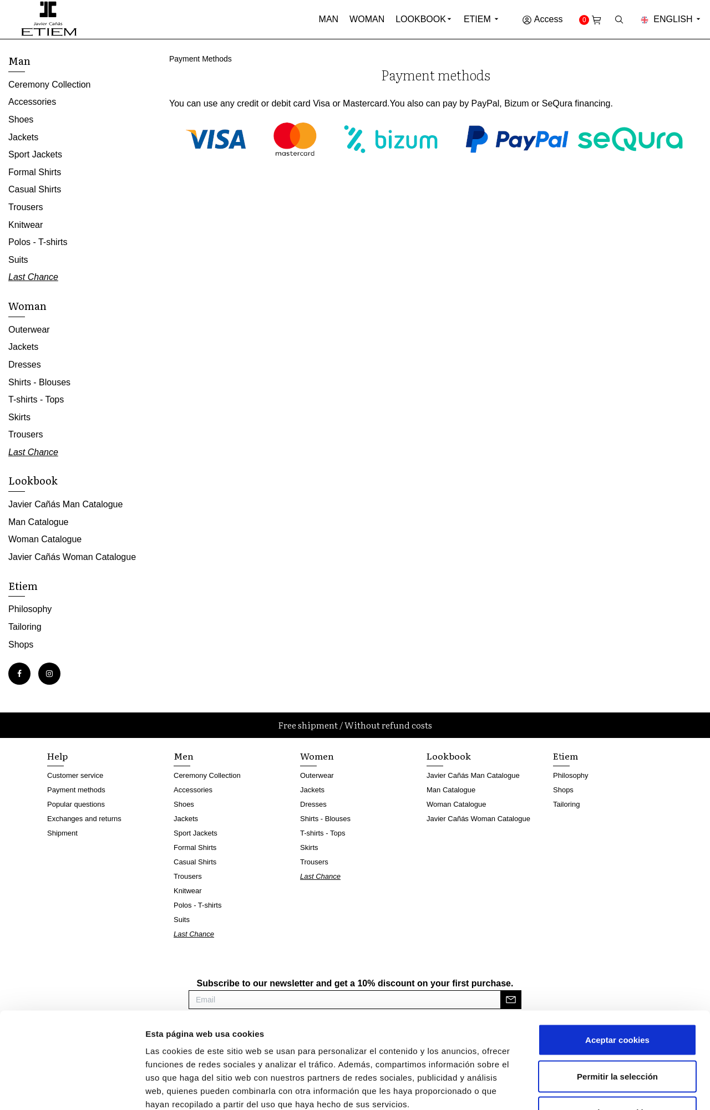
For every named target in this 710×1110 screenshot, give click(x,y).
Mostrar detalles (596, 1088)
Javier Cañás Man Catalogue (65, 504)
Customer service (75, 775)
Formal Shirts (34, 172)
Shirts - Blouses (39, 382)
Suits (18, 259)
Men (184, 755)
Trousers (25, 207)
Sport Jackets (35, 154)
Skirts (19, 417)
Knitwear (25, 225)
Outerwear (29, 329)
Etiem (482, 19)
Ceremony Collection (49, 84)
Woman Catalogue (45, 539)
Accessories (32, 101)
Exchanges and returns (84, 818)
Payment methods (76, 790)
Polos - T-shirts (37, 242)
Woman (366, 19)
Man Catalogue (38, 522)
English (671, 19)
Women (317, 755)
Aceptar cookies (617, 964)
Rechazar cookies (617, 1037)
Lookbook (420, 19)
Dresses (24, 364)
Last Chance (33, 277)
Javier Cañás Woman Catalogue (72, 557)
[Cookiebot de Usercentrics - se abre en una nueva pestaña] (71, 1088)
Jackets (23, 137)
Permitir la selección (617, 1001)
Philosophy (30, 609)
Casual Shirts (34, 189)
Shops (20, 644)
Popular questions (76, 804)
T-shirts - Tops (36, 399)
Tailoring (25, 627)
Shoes (20, 119)
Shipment (62, 833)
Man (329, 19)
